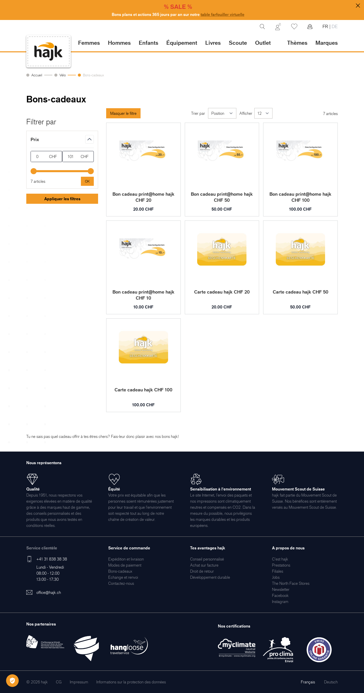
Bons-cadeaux (93, 75)
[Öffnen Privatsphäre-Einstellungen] (12, 680)
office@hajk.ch (48, 592)
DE (334, 26)
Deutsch (331, 681)
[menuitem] (126, 559)
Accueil (36, 75)
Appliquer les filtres (62, 198)
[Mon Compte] (278, 26)
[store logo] (48, 51)
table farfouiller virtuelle (222, 14)
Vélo (62, 75)
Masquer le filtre (123, 113)
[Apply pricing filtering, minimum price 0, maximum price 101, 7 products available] (87, 181)
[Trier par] (222, 113)
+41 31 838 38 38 (51, 559)
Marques (326, 42)
